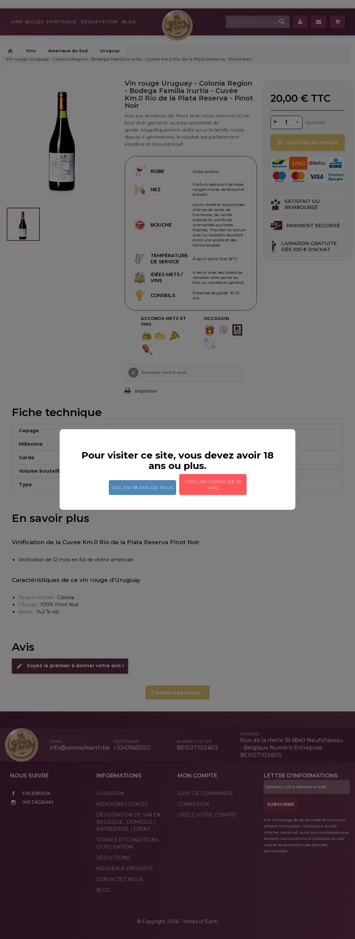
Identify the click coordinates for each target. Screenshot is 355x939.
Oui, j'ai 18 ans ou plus (142, 488)
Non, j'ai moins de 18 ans (213, 484)
